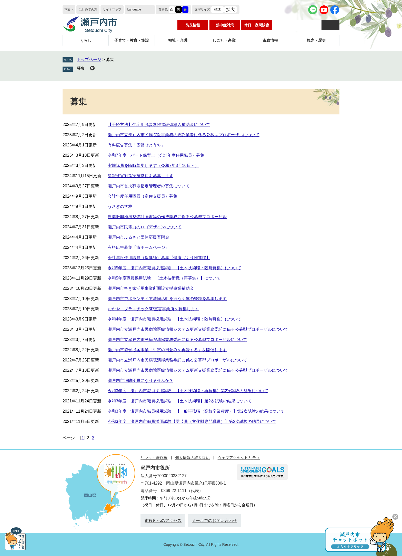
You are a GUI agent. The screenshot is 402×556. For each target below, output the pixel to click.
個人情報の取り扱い (192, 457)
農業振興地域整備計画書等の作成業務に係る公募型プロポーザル (167, 217)
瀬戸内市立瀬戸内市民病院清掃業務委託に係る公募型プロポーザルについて (177, 339)
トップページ (89, 59)
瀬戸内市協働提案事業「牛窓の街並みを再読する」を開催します (167, 350)
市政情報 (270, 40)
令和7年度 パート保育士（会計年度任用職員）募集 (156, 155)
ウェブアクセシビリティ (239, 457)
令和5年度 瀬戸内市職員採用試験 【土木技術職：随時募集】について (174, 268)
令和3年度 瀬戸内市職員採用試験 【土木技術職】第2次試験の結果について (180, 401)
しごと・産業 (224, 40)
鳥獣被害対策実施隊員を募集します (140, 176)
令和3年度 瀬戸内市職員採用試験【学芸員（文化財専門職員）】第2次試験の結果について (192, 421)
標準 (217, 10)
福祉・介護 (177, 40)
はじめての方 (88, 9)
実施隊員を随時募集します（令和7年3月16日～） (153, 165)
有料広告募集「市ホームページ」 (138, 247)
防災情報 (193, 25)
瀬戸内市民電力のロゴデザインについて (145, 227)
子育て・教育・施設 (131, 40)
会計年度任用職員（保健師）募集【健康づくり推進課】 (159, 257)
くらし (86, 40)
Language (134, 9)
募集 (81, 68)
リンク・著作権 (153, 457)
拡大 (230, 9)
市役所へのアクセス (163, 520)
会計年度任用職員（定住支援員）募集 (142, 196)
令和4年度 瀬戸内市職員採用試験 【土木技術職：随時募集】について (174, 319)
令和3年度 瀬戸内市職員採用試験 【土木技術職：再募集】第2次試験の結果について (188, 391)
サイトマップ (112, 9)
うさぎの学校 (120, 206)
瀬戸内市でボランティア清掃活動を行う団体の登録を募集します (167, 298)
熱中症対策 (225, 25)
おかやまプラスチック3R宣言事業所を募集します (153, 309)
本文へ (69, 9)
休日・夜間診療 (256, 25)
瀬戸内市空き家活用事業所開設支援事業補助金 (151, 288)
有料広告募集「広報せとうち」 (136, 145)
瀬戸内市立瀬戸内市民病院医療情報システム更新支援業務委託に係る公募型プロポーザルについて (198, 329)
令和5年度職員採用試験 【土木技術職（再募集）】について (164, 278)
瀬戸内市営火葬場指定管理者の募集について (149, 186)
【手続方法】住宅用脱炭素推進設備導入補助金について (159, 124)
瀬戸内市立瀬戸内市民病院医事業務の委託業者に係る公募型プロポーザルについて (183, 135)
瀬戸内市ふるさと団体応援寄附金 (138, 237)
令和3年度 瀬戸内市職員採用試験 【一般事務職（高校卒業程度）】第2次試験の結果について (196, 411)
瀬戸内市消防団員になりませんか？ (140, 380)
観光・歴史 (316, 40)
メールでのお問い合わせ (214, 520)
